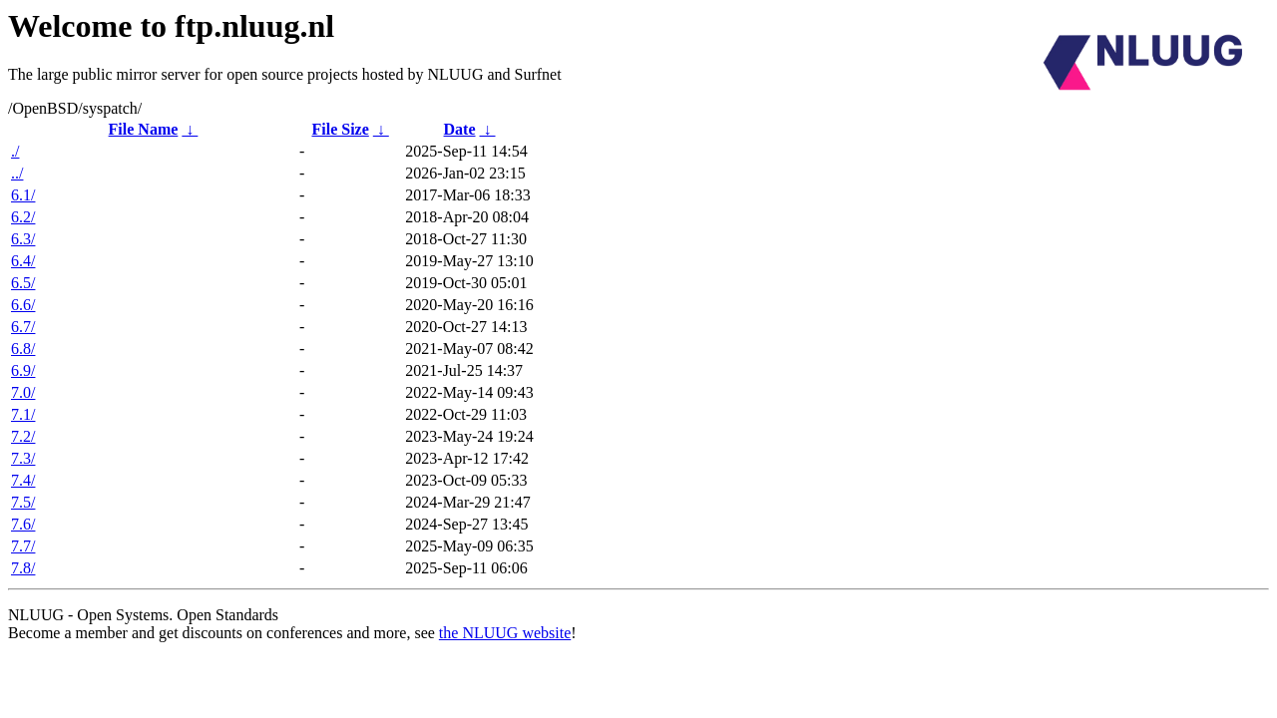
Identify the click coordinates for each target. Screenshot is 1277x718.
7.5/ (23, 502)
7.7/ (23, 546)
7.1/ (23, 414)
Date (460, 129)
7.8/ (23, 567)
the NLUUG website (505, 632)
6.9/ (23, 370)
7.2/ (23, 436)
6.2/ (23, 216)
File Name (144, 129)
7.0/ (23, 392)
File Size (339, 129)
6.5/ (23, 282)
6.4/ (23, 260)
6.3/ (23, 238)
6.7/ (23, 326)
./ (15, 151)
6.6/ (23, 304)
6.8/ (23, 348)
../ (17, 173)
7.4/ (23, 480)
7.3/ (23, 458)
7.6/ (23, 524)
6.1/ (23, 194)
